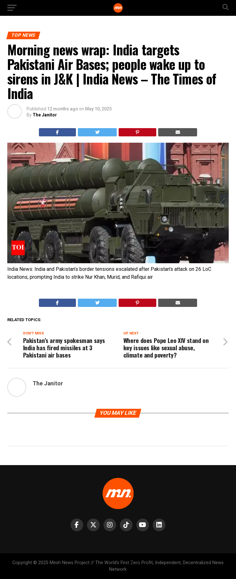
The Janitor (45, 114)
